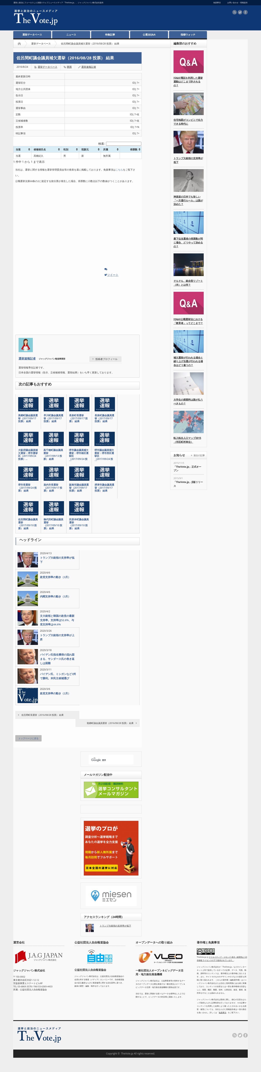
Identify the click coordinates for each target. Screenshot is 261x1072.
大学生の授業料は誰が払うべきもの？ (188, 401)
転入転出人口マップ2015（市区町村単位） (187, 440)
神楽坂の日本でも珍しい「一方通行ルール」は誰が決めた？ (188, 200)
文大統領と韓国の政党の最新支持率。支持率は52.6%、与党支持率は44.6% (57, 620)
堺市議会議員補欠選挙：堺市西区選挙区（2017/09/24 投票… (104, 456)
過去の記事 (199, 455)
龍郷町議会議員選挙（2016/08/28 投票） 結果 (110, 723)
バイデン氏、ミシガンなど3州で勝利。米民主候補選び (58, 676)
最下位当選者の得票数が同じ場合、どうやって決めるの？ (188, 242)
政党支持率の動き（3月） (55, 577)
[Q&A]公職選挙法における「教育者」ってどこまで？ (188, 321)
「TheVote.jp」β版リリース (188, 484)
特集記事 (110, 34)
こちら (119, 169)
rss (234, 12)
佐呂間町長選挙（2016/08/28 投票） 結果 (42, 714)
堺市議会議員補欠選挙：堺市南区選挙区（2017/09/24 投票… (78, 456)
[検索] (107, 760)
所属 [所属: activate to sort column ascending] (105, 149)
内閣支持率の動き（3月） (55, 596)
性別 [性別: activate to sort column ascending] (65, 149)
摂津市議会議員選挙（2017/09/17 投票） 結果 (104, 487)
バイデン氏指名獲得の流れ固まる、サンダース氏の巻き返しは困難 (57, 659)
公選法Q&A (149, 34)
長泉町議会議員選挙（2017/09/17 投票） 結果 (104, 418)
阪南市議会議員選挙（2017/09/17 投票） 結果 (79, 487)
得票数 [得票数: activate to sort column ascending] (133, 149)
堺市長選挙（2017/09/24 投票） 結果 (27, 487)
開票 (69, 67)
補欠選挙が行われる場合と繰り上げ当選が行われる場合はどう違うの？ (188, 361)
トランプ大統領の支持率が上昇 (57, 637)
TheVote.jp (127, 1053)
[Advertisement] (126, 18)
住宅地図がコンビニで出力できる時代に (188, 121)
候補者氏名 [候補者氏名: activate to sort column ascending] (40, 149)
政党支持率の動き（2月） (55, 693)
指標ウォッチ (188, 34)
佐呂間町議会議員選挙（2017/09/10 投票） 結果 (28, 524)
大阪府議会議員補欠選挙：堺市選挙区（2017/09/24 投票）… (28, 455)
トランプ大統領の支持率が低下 (57, 560)
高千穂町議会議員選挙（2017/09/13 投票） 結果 (53, 455)
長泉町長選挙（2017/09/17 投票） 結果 (78, 418)
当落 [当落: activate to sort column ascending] (18, 149)
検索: (119, 143)
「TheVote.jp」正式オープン (187, 468)
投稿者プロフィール (106, 359)
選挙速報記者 (88, 67)
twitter (240, 12)
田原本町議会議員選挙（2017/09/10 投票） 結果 (79, 524)
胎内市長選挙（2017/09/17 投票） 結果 (53, 487)
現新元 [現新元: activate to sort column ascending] (85, 149)
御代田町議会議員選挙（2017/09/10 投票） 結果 (53, 524)
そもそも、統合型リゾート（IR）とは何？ (188, 282)
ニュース (71, 34)
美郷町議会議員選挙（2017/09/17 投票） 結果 (28, 418)
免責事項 (222, 1012)
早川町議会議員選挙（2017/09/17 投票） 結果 (53, 418)
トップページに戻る (28, 738)
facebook (245, 12)
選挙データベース (32, 34)
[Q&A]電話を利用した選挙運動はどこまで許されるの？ (188, 81)
